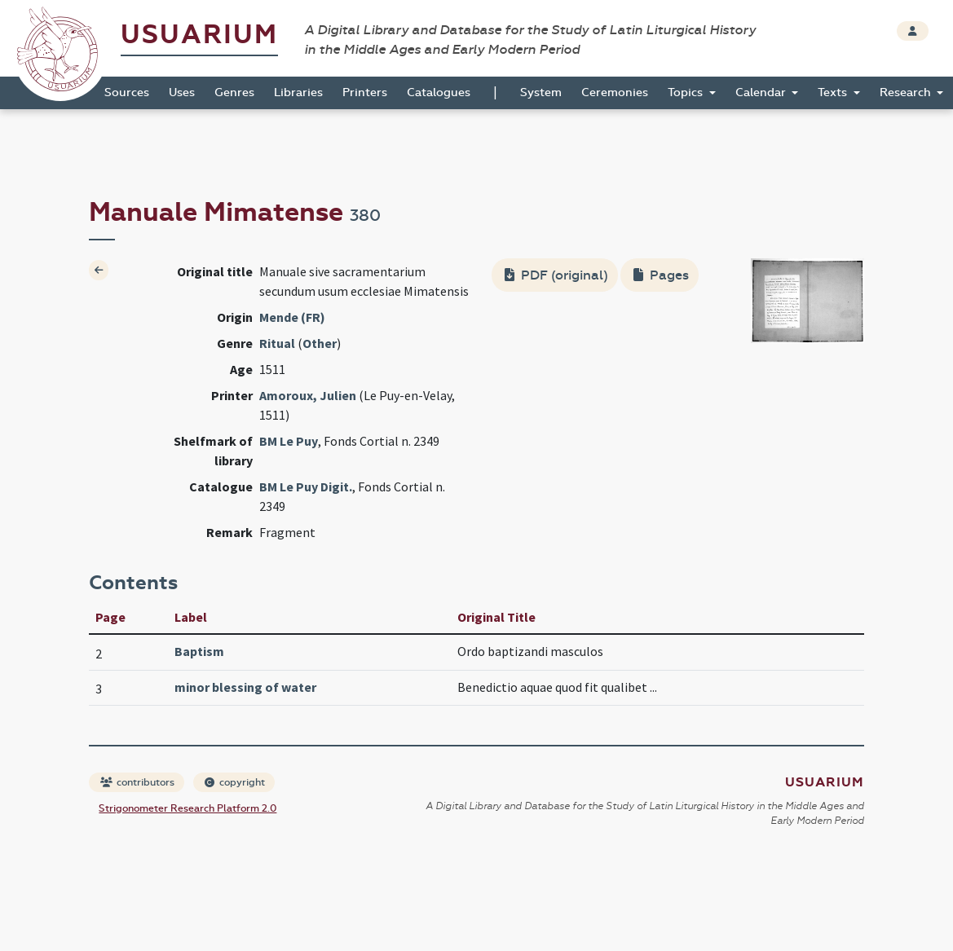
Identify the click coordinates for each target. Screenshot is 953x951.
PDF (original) (556, 275)
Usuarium (199, 35)
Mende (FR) (292, 317)
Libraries (298, 92)
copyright (235, 782)
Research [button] (907, 92)
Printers (364, 92)
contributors (137, 782)
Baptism (199, 651)
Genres (234, 92)
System (541, 92)
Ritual (277, 343)
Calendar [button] (762, 92)
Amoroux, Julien (307, 395)
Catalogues (438, 92)
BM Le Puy (288, 441)
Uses (182, 92)
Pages (661, 275)
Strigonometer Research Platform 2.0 (187, 808)
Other (319, 343)
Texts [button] (834, 92)
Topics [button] (687, 92)
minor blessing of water (245, 687)
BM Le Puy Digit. (305, 486)
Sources (126, 92)
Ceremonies (614, 92)
